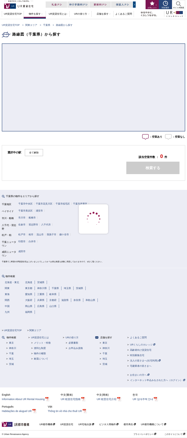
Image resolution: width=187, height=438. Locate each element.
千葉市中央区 (25, 204)
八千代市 (46, 224)
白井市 (32, 241)
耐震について (41, 358)
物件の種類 (40, 353)
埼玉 (11, 358)
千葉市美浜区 (25, 210)
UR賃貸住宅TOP (11, 25)
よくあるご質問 (138, 337)
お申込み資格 (76, 348)
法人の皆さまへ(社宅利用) (145, 360)
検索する (153, 168)
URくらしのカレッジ (142, 344)
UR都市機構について (153, 424)
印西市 (21, 241)
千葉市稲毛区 (63, 204)
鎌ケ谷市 (64, 234)
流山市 (40, 234)
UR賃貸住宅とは (40, 337)
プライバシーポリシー (144, 434)
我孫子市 (51, 234)
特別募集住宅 (137, 355)
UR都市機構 (47, 424)
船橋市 (32, 217)
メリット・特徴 (42, 342)
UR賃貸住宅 (66, 424)
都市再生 (130, 424)
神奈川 (12, 348)
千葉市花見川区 (44, 204)
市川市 (21, 217)
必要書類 (73, 342)
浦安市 (39, 210)
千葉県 (46, 25)
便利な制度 (40, 348)
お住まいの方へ (139, 374)
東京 (11, 342)
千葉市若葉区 (80, 204)
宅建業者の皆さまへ (140, 366)
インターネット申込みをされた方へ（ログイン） (157, 380)
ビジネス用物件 (109, 424)
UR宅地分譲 (86, 424)
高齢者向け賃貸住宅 (140, 350)
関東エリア (31, 25)
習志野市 (33, 224)
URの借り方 (72, 337)
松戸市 (21, 234)
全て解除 (34, 152)
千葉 (11, 353)
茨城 (11, 364)
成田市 (21, 251)
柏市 (31, 234)
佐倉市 (21, 224)
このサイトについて (174, 434)
